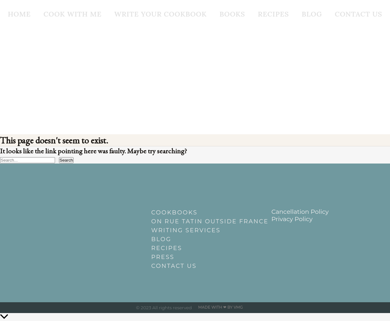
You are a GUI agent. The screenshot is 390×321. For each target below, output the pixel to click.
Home (19, 14)
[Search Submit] (57, 160)
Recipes (273, 14)
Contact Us (358, 14)
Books (232, 14)
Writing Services (186, 230)
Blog (312, 14)
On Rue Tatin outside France (198, 221)
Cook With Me (72, 14)
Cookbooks (174, 212)
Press (162, 257)
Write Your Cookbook (160, 14)
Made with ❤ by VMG (220, 307)
